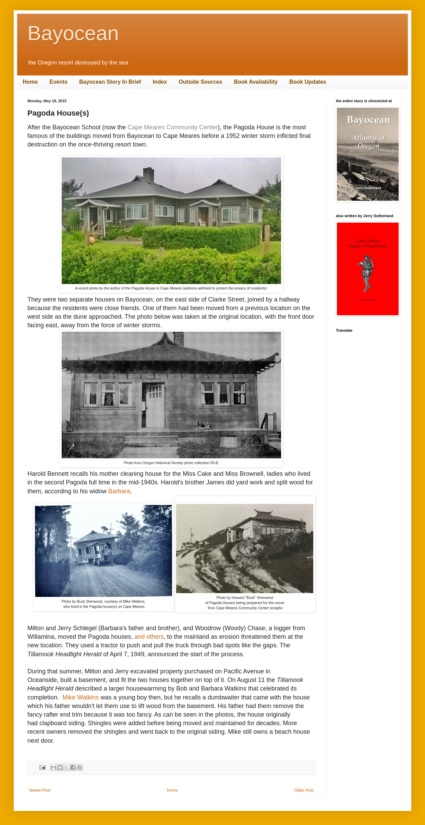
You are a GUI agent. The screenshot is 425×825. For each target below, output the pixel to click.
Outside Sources (200, 82)
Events (58, 82)
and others (148, 636)
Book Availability (256, 82)
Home (30, 82)
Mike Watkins (80, 697)
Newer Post (39, 790)
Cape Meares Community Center (172, 127)
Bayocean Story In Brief (110, 82)
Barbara (119, 491)
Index (160, 82)
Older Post (304, 790)
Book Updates (307, 82)
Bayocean (73, 33)
